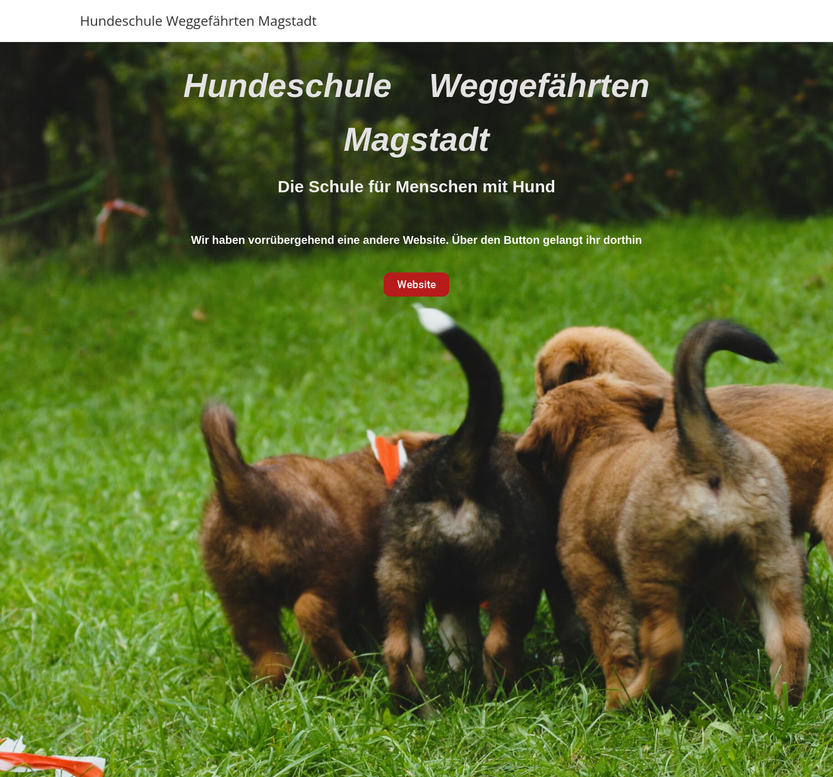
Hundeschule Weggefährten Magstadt (198, 20)
